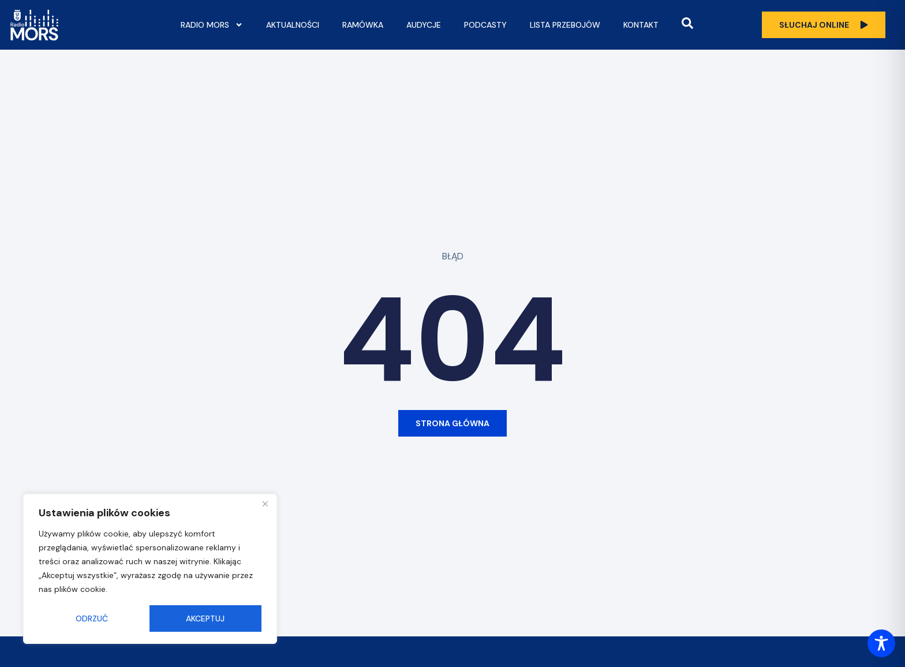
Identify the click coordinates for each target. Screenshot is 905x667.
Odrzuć (92, 618)
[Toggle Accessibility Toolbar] (881, 643)
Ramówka (362, 25)
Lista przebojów (565, 25)
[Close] (265, 504)
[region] (150, 569)
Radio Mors (212, 25)
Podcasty (485, 25)
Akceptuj (205, 618)
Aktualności (292, 25)
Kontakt (641, 25)
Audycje (423, 25)
